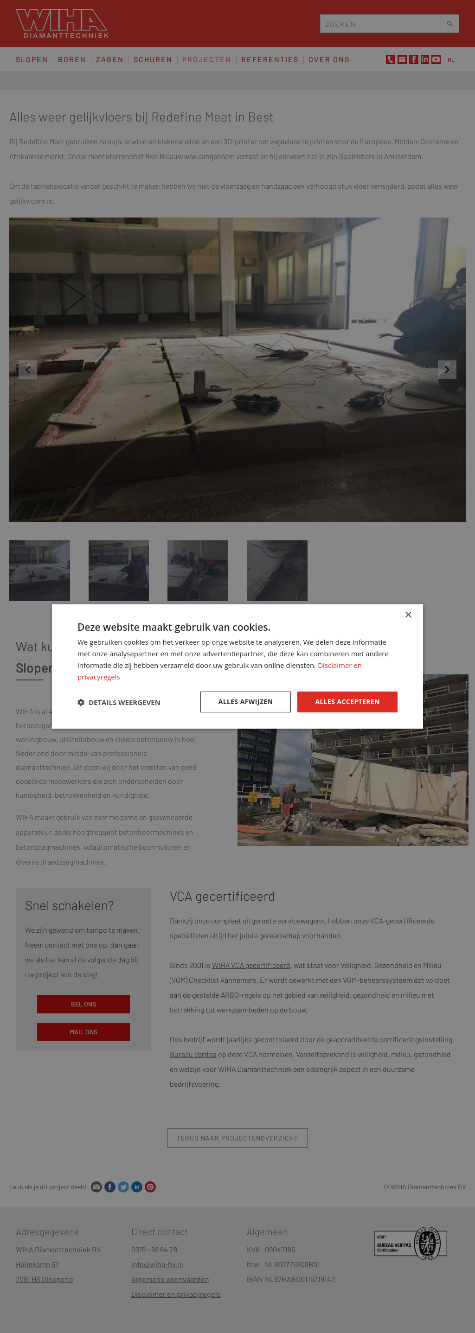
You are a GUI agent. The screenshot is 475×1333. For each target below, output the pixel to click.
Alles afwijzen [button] (245, 701)
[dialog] (237, 666)
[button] (118, 702)
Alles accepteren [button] (347, 701)
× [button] (407, 615)
